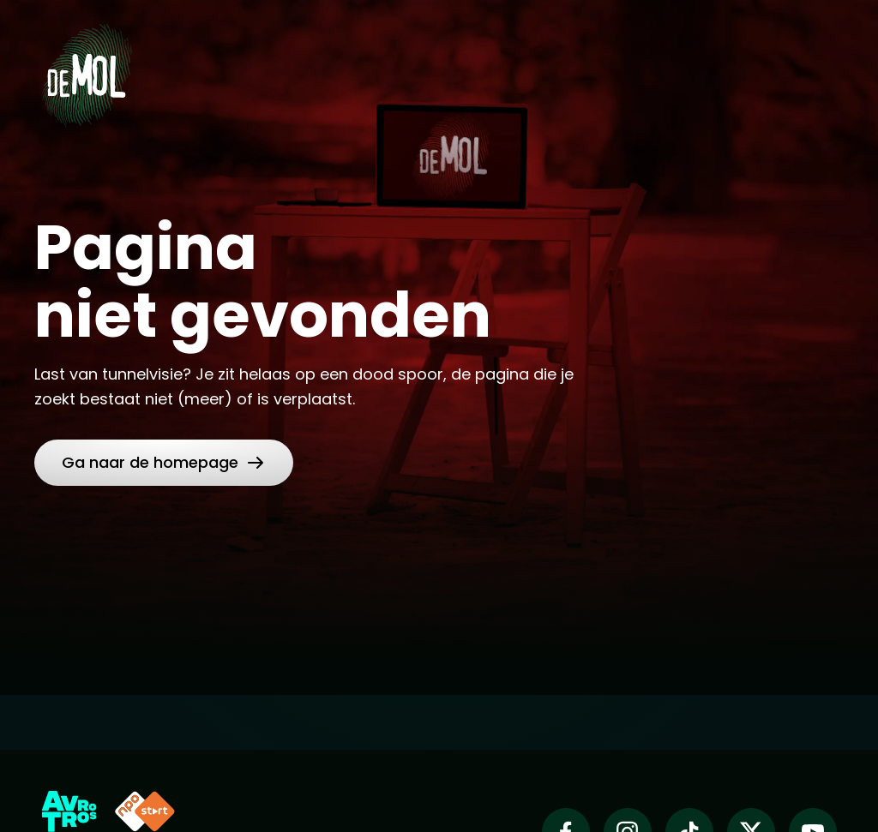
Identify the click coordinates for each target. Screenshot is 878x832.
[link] (163, 463)
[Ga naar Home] (86, 69)
